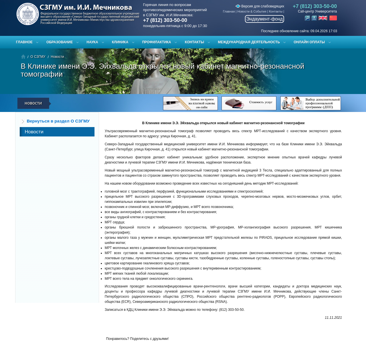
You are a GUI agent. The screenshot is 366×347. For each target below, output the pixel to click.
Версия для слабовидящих (260, 6)
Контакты (276, 11)
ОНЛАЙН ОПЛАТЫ (309, 42)
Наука (92, 42)
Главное (24, 42)
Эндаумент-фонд (264, 19)
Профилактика (156, 42)
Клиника (120, 42)
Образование (60, 42)
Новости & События (252, 11)
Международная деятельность (249, 42)
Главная (229, 11)
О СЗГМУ (38, 57)
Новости (57, 57)
